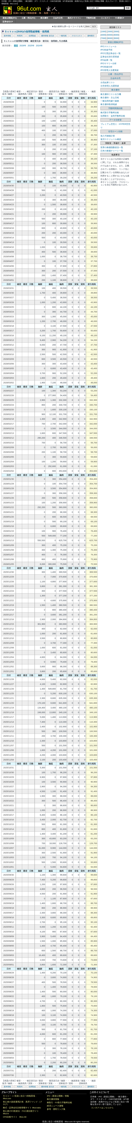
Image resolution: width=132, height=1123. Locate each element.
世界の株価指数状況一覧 (112, 147)
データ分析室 (115, 120)
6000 (116, 35)
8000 (110, 38)
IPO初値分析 (106, 67)
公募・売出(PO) (28, 18)
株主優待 (44, 18)
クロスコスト (77, 36)
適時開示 (90, 36)
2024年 (39, 45)
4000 (103, 35)
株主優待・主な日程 (110, 97)
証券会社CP (8, 22)
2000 (110, 31)
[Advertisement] (49, 68)
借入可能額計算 (108, 136)
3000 (116, 31)
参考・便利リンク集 (56, 1109)
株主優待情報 (53, 1099)
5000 (110, 35)
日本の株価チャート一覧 (112, 151)
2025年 (31, 45)
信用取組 (32, 36)
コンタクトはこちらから (102, 1108)
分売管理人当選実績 (110, 86)
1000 (103, 31)
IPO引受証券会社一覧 (111, 53)
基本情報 (7, 36)
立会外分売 (58, 18)
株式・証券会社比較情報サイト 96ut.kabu (22, 1108)
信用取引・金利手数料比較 (113, 116)
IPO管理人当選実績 (110, 70)
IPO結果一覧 (106, 60)
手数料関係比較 (115, 108)
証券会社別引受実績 (110, 57)
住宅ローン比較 (115, 131)
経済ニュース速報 (55, 1106)
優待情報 (44, 36)
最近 (16, 45)
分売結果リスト (108, 82)
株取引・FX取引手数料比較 (59, 1102)
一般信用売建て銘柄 (110, 101)
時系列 (19, 36)
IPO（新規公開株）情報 (58, 1096)
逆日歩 (51, 36)
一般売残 (63, 36)
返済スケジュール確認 (111, 139)
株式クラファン (74, 18)
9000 (116, 38)
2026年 (22, 45)
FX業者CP (119, 18)
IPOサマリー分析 (108, 63)
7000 (103, 38)
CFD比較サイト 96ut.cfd (14, 1117)
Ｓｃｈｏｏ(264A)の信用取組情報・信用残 (27, 31)
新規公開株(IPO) (10, 18)
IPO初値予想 (106, 50)
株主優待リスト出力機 (111, 94)
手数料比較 (91, 18)
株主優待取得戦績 (109, 104)
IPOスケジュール (108, 46)
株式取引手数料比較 (110, 112)
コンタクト (105, 18)
